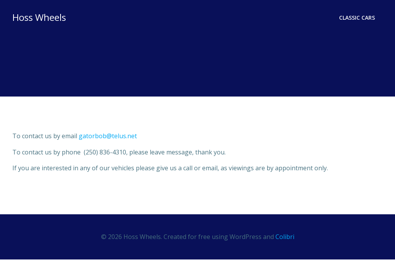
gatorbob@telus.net (108, 136)
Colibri (284, 236)
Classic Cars (357, 17)
